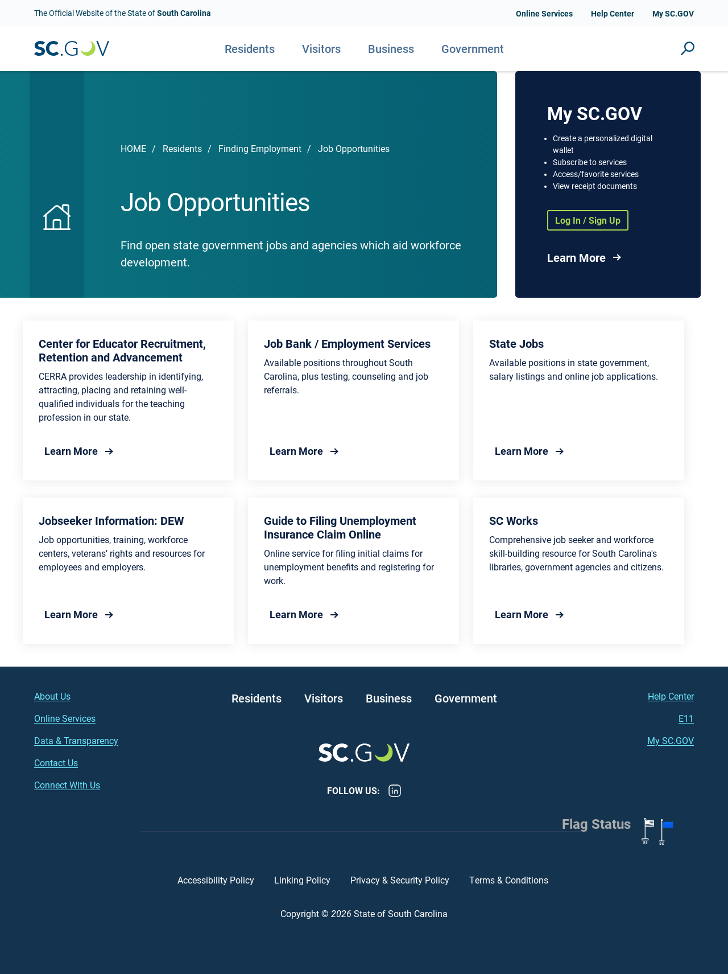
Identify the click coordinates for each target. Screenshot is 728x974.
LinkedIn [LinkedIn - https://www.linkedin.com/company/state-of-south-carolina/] (394, 790)
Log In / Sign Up (588, 220)
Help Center (612, 13)
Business (391, 48)
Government (472, 48)
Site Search (687, 48)
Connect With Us (67, 785)
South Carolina (71, 48)
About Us (52, 696)
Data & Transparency (76, 740)
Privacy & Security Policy (399, 880)
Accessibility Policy (215, 880)
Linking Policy (302, 880)
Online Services (544, 13)
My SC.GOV (673, 13)
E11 (686, 718)
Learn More (576, 257)
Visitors (321, 48)
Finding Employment (259, 148)
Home (133, 148)
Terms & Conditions (510, 880)
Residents (250, 48)
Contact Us (56, 762)
